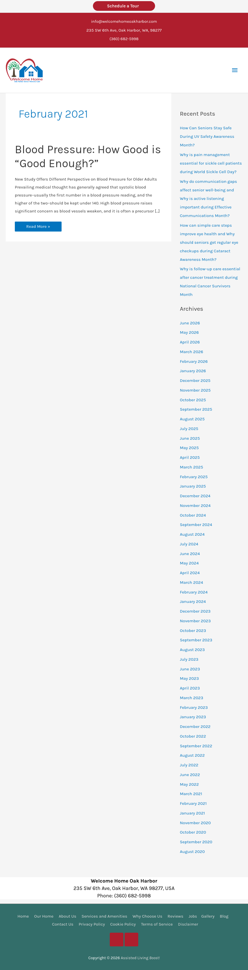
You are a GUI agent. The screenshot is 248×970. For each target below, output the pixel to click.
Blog (224, 915)
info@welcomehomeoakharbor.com (123, 21)
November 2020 (195, 822)
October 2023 (193, 630)
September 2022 (196, 745)
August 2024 (192, 533)
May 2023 (189, 677)
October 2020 (193, 831)
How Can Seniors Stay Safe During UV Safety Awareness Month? (207, 136)
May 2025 (189, 447)
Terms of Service (156, 923)
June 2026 (190, 322)
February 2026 (194, 360)
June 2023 (190, 668)
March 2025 (191, 466)
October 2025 (193, 399)
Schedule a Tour (124, 6)
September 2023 (196, 639)
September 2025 (196, 408)
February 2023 (194, 706)
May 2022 (189, 783)
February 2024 (194, 591)
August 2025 (192, 418)
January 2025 (193, 485)
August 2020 (192, 851)
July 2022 (189, 764)
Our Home (43, 915)
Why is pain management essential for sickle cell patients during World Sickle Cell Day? (211, 163)
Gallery (208, 915)
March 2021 (191, 793)
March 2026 (191, 351)
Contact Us (62, 923)
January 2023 (193, 716)
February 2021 (193, 802)
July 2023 (189, 658)
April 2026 (190, 341)
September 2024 (196, 524)
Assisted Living (140, 957)
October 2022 (193, 735)
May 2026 (189, 331)
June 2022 (190, 774)
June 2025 (190, 437)
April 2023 (190, 687)
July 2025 (189, 428)
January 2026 (193, 370)
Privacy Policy (91, 923)
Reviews (175, 915)
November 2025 (195, 389)
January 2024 (193, 600)
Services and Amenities (104, 915)
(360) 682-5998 (124, 38)
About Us (67, 915)
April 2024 (190, 572)
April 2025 (190, 456)
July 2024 (189, 543)
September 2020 (196, 841)
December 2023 (195, 610)
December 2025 (195, 379)
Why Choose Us (147, 915)
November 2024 (195, 504)
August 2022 (192, 754)
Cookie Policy (122, 923)
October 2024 (193, 514)
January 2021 (192, 812)
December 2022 (195, 725)
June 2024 (190, 553)
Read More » (38, 227)
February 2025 (194, 476)
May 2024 (189, 562)
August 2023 (192, 649)
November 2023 (195, 620)
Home (23, 915)
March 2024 (191, 581)
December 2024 (195, 495)
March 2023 (191, 697)
